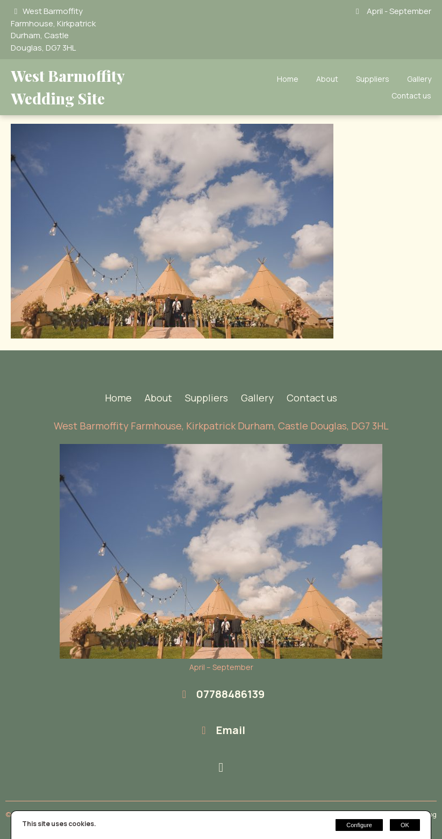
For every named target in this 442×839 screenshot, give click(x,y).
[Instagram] (221, 768)
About (327, 79)
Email (230, 730)
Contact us (411, 95)
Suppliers (372, 79)
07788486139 (230, 694)
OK (405, 825)
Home (287, 79)
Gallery (419, 79)
